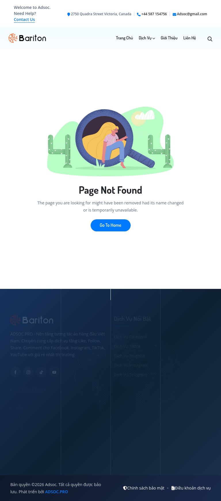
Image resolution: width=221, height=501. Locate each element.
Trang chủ (124, 38)
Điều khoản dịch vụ (191, 488)
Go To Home (110, 225)
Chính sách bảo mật (143, 488)
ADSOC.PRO (56, 491)
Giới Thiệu (169, 38)
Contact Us (24, 19)
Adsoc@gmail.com (192, 13)
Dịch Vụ (147, 38)
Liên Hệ (189, 38)
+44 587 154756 (154, 13)
